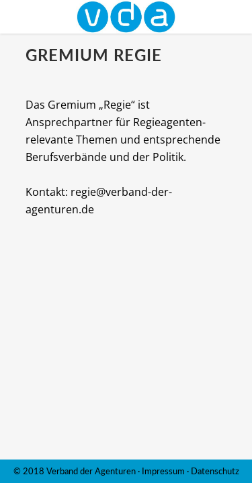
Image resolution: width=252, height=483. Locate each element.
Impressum (163, 471)
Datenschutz (215, 471)
